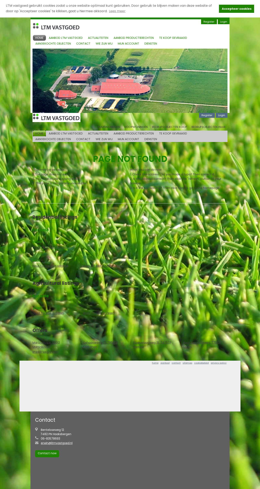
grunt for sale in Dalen (48, 313)
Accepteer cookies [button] (236, 9)
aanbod (165, 363)
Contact (83, 43)
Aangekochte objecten (53, 43)
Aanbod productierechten (134, 38)
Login (223, 22)
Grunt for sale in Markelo (49, 247)
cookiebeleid (201, 363)
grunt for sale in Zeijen (98, 313)
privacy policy (218, 363)
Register (209, 22)
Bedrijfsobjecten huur (208, 127)
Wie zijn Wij (104, 43)
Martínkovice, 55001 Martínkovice (46, 345)
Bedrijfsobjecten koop (169, 127)
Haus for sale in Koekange (50, 266)
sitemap (187, 363)
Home (39, 38)
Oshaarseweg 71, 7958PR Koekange (100, 345)
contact (176, 363)
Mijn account (128, 43)
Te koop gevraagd (173, 38)
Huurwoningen (109, 127)
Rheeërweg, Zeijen (45, 352)
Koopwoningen (136, 127)
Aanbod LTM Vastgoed (66, 38)
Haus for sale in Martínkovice (103, 266)
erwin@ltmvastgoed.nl (57, 443)
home (155, 363)
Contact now (47, 453)
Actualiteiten (98, 38)
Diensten (150, 43)
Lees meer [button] (117, 11)
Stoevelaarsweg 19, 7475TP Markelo (152, 345)
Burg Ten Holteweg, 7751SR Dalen (202, 345)
